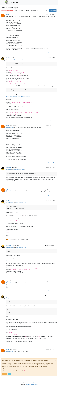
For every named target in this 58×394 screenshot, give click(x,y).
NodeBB (28, 384)
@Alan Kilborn (13, 125)
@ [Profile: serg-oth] (8, 59)
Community (14, 2)
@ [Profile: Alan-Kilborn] (9, 127)
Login (9, 373)
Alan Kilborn (8, 57)
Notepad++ (33, 382)
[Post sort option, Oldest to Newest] (47, 10)
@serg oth (14, 57)
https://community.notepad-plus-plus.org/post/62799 (18, 96)
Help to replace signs (19, 59)
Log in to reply (53, 10)
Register (5, 373)
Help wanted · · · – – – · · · (7, 10)
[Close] (55, 361)
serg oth (7, 14)
